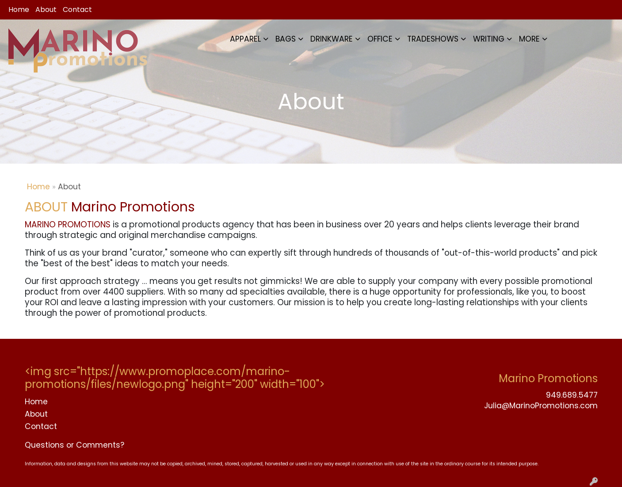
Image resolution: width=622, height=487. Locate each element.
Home (18, 9)
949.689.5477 (572, 395)
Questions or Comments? (74, 445)
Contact (77, 9)
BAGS (285, 39)
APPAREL (245, 39)
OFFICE (380, 39)
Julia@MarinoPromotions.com (541, 405)
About (46, 9)
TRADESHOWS (432, 39)
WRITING (488, 39)
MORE (529, 39)
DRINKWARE (331, 39)
